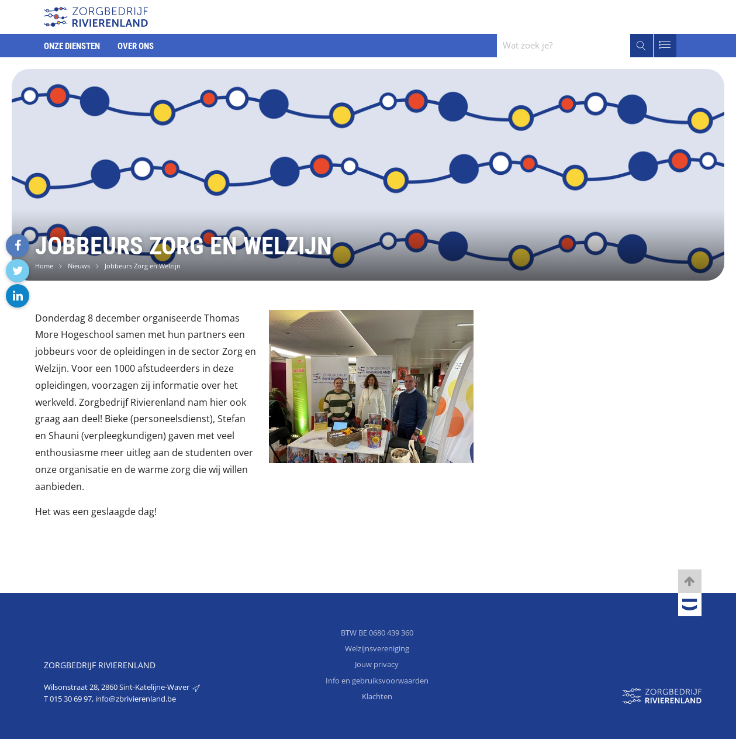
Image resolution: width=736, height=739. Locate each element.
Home (44, 265)
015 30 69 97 (71, 698)
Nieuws (79, 265)
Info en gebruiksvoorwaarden (377, 680)
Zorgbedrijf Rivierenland (100, 665)
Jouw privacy (377, 664)
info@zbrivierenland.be (135, 698)
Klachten (377, 696)
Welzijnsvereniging (377, 648)
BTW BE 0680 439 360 (377, 632)
